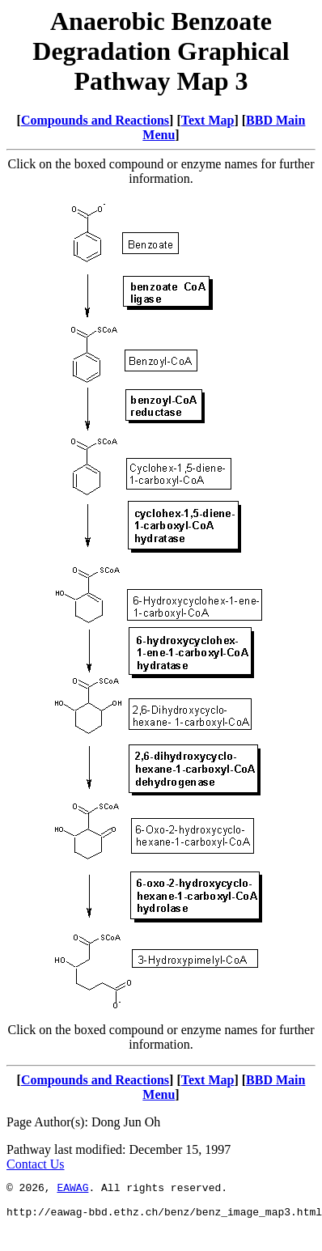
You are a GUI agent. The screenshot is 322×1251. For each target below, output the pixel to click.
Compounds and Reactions (95, 120)
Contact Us (35, 1164)
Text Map (208, 120)
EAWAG (72, 1189)
